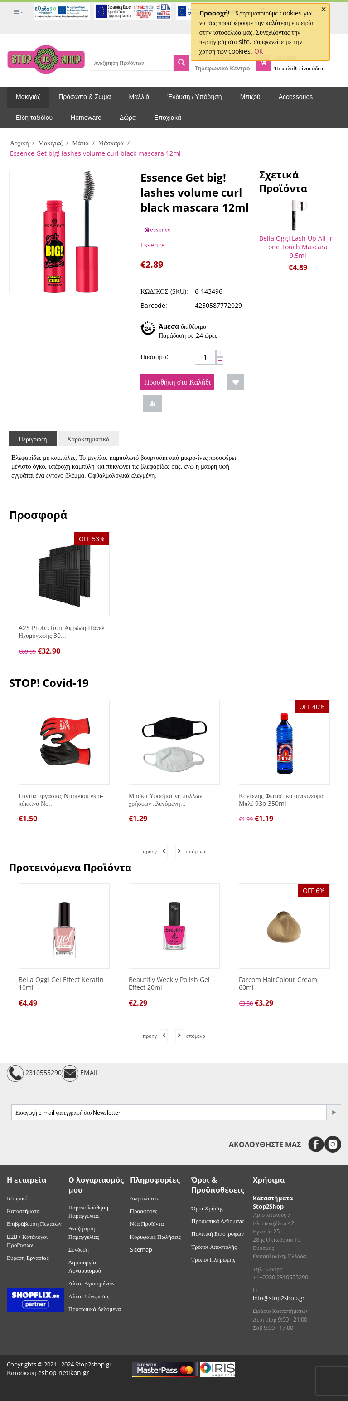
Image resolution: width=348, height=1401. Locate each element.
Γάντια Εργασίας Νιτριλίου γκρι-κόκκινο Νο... (61, 800)
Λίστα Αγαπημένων (91, 1283)
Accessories (296, 96)
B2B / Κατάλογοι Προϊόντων (27, 1241)
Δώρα (128, 117)
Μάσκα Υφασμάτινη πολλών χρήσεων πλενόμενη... (165, 800)
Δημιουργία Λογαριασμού (84, 1266)
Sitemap (141, 1249)
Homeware (86, 117)
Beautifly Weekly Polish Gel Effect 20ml (169, 984)
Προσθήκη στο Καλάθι (177, 382)
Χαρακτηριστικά (88, 438)
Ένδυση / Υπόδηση (195, 96)
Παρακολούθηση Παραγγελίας (88, 1211)
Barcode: (153, 305)
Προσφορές (143, 1211)
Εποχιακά (167, 117)
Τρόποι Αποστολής (214, 1247)
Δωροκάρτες (145, 1198)
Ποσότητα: (154, 356)
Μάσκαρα (111, 142)
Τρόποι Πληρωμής (213, 1259)
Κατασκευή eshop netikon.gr (48, 1372)
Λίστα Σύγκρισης (88, 1296)
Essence (152, 245)
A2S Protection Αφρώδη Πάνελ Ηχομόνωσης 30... (62, 632)
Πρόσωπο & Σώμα (84, 96)
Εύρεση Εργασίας (28, 1257)
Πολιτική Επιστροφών (217, 1233)
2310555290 (34, 1073)
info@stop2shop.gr (278, 1298)
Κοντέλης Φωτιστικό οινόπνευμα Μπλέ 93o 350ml (281, 800)
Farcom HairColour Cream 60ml (278, 984)
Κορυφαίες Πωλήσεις (155, 1237)
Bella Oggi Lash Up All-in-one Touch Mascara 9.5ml (297, 247)
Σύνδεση (78, 1249)
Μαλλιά (139, 96)
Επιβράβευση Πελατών (34, 1223)
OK (258, 51)
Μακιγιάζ (28, 96)
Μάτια (80, 142)
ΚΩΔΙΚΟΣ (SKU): (164, 291)
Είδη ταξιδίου (34, 117)
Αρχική (19, 142)
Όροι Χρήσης (207, 1208)
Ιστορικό (17, 1198)
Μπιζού (250, 96)
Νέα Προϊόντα (147, 1223)
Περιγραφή (33, 438)
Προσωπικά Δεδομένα (94, 1309)
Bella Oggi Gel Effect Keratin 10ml (61, 984)
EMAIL (80, 1073)
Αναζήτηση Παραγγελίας (83, 1232)
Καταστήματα (23, 1211)
